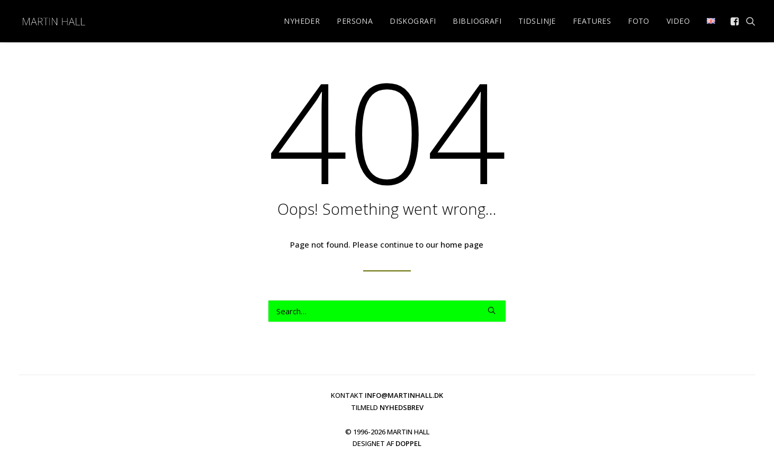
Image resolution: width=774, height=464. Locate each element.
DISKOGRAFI (413, 21)
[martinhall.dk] (53, 21)
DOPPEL (408, 443)
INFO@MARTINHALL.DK (404, 395)
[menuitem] (301, 21)
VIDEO (678, 21)
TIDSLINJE (537, 21)
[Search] (387, 311)
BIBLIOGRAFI (477, 21)
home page (461, 244)
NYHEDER (302, 21)
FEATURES (592, 21)
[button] (735, 21)
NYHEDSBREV (402, 407)
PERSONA (355, 21)
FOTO (639, 21)
